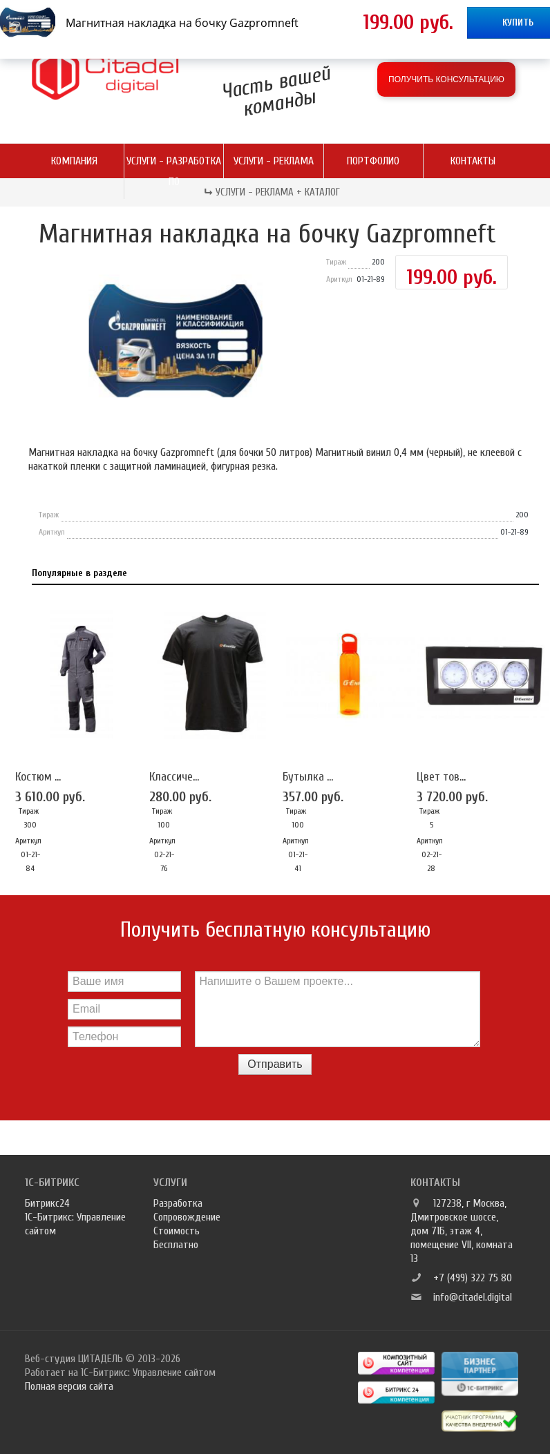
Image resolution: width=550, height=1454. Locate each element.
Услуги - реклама (274, 161)
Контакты (473, 161)
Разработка (177, 1203)
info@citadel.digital (472, 1297)
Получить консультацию (446, 79)
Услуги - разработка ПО (173, 171)
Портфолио (373, 161)
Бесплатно (175, 1244)
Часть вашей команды (275, 91)
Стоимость (176, 1231)
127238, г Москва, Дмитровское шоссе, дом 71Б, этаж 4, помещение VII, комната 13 (461, 1231)
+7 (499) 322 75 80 (472, 1278)
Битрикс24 (47, 1203)
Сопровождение (186, 1217)
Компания (74, 161)
